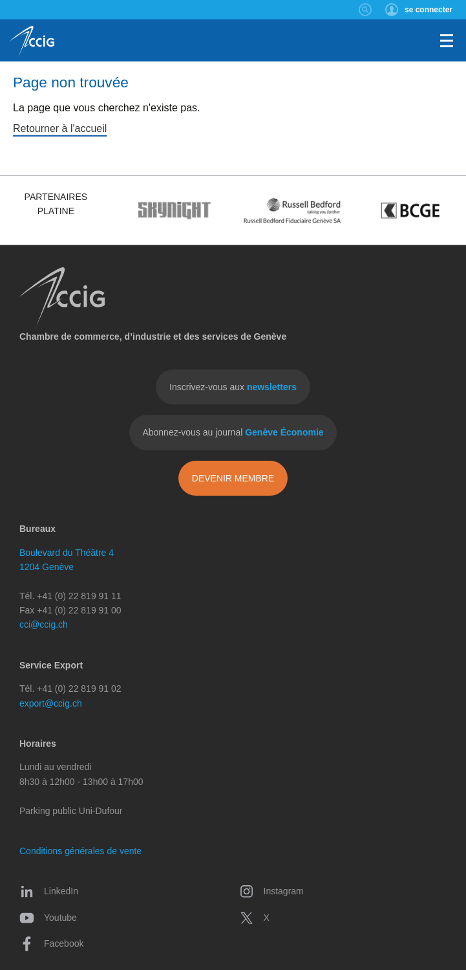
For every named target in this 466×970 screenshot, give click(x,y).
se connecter (428, 9)
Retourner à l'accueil (60, 128)
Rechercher (365, 9)
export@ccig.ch (50, 703)
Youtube (48, 917)
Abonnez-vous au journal (232, 432)
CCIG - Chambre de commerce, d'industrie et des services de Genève (32, 42)
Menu (446, 41)
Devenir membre (233, 478)
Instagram (271, 891)
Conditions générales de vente (80, 851)
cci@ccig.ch (43, 624)
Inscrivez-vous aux (233, 387)
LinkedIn (48, 891)
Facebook (51, 943)
